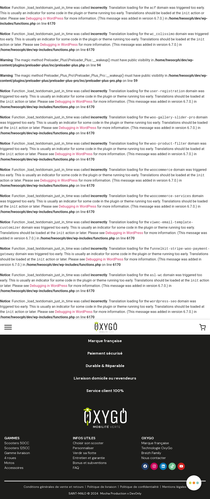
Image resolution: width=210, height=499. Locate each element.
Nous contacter (153, 458)
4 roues (10, 458)
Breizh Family (151, 453)
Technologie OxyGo (156, 448)
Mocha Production (113, 493)
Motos (9, 463)
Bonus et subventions (90, 463)
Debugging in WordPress (44, 18)
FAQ (76, 467)
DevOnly (135, 493)
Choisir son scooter (88, 443)
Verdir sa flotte (84, 453)
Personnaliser (83, 448)
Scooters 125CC (17, 448)
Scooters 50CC (16, 443)
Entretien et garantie (89, 458)
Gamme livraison (17, 453)
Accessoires (13, 467)
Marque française (155, 443)
